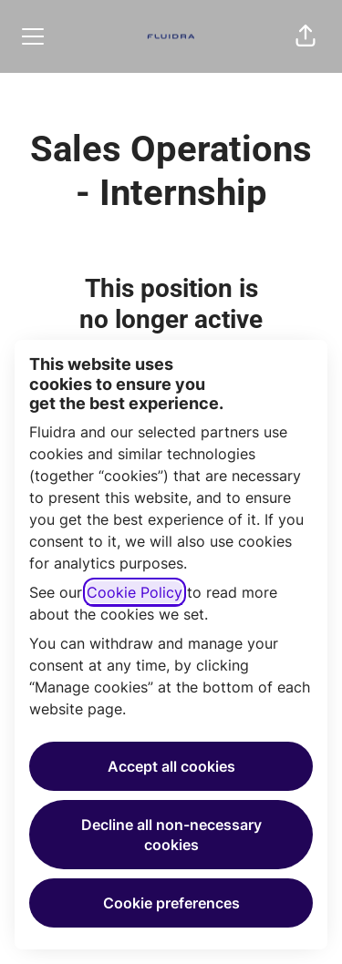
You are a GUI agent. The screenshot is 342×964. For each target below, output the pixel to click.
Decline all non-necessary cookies (171, 834)
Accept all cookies (171, 766)
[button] (305, 36)
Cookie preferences (171, 903)
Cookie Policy (134, 592)
